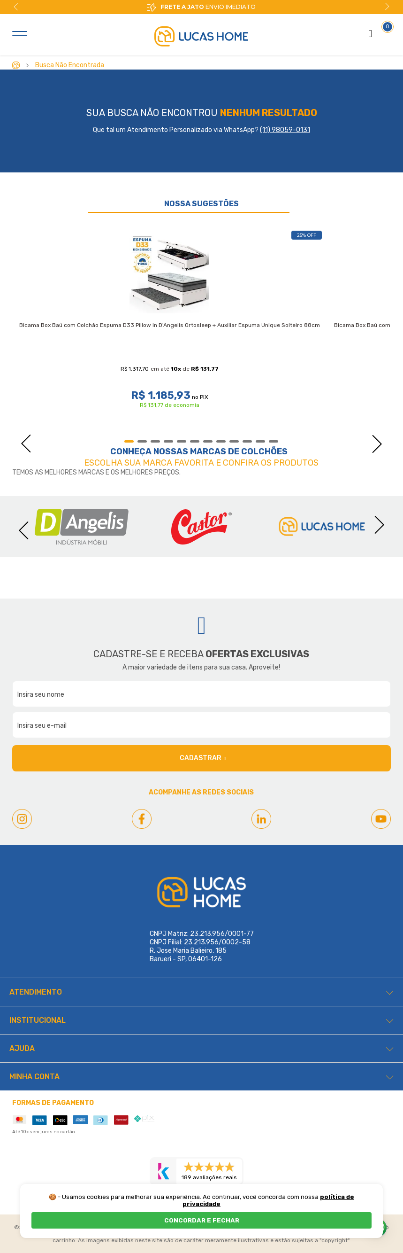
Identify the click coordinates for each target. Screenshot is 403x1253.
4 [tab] (168, 441)
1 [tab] (129, 441)
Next (387, 6)
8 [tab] (221, 441)
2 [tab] (142, 441)
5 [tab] (181, 441)
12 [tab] (273, 441)
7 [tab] (208, 441)
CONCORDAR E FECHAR (201, 1220)
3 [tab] (155, 441)
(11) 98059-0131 (285, 130)
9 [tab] (234, 441)
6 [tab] (194, 441)
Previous (16, 6)
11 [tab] (260, 441)
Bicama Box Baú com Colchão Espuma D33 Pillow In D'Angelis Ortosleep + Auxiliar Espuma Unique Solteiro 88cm (169, 325)
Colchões (264, 451)
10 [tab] (247, 441)
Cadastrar (203, 758)
